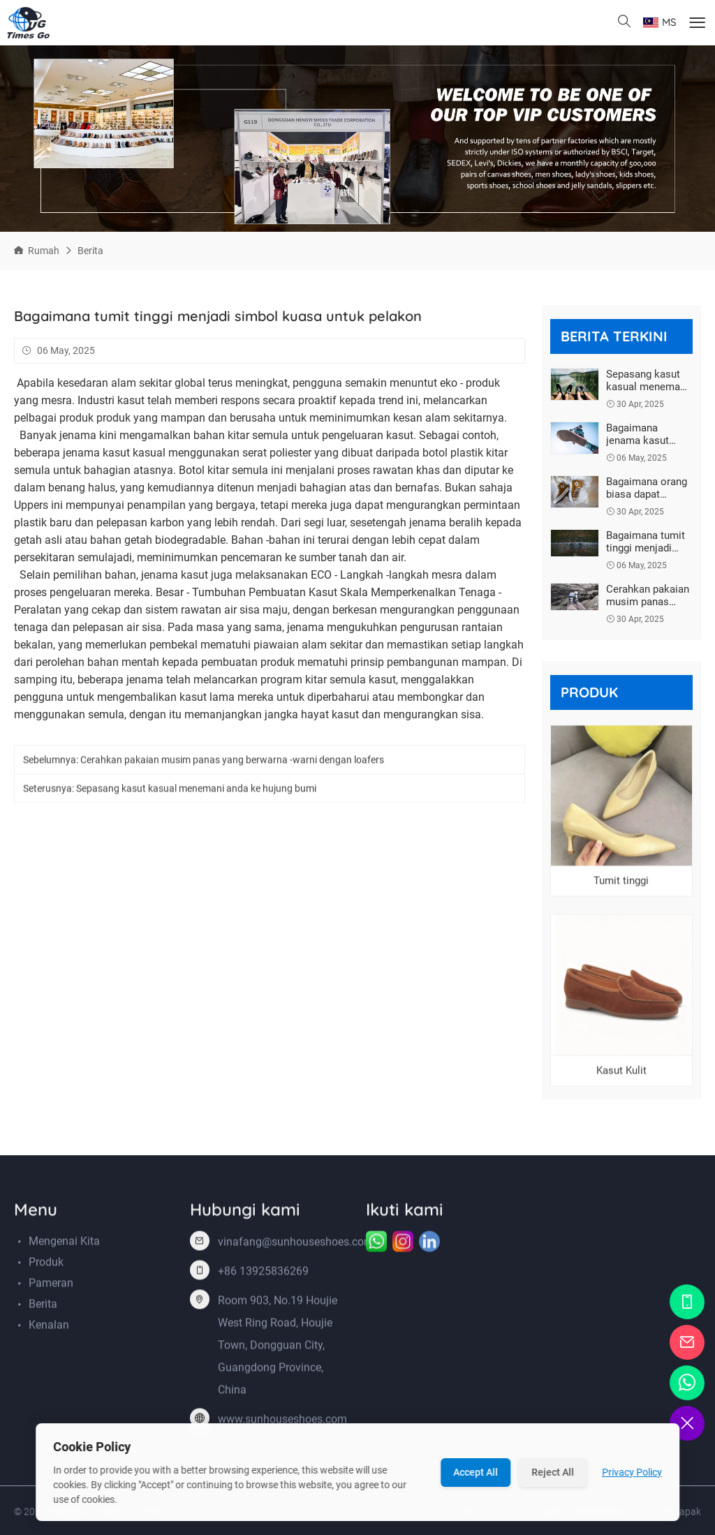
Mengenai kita (64, 1243)
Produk (46, 1264)
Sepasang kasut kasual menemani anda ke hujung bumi (196, 790)
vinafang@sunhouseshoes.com (296, 1244)
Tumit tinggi (621, 883)
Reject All (552, 1472)
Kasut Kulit (621, 1073)
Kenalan (49, 1327)
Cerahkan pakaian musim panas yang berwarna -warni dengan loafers (232, 761)
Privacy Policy (632, 1472)
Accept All (475, 1472)
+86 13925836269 (263, 1273)
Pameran (51, 1285)
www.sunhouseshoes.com (282, 1421)
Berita (90, 250)
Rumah (43, 250)
